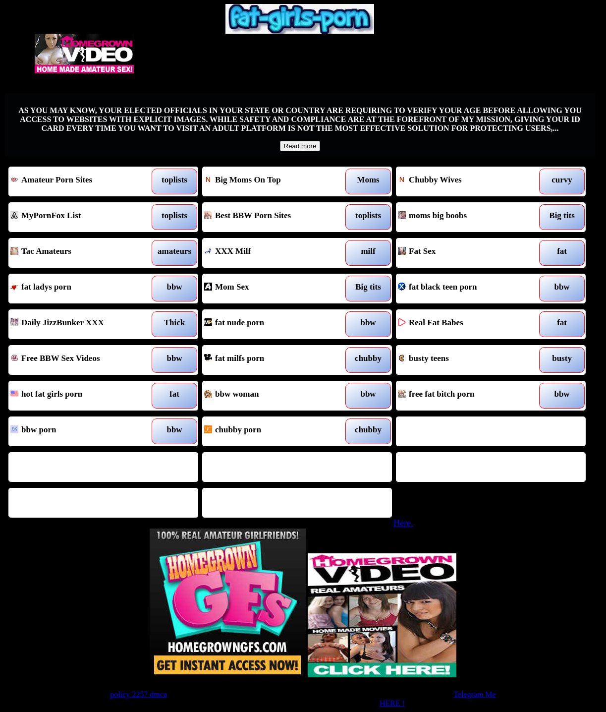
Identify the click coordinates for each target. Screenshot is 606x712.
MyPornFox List (78, 217)
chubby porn (272, 431)
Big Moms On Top (272, 181)
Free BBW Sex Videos (78, 360)
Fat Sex (466, 253)
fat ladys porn (78, 288)
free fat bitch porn (466, 396)
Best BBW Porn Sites (272, 217)
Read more (300, 146)
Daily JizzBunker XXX (78, 324)
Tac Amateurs (78, 253)
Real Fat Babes (466, 324)
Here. (403, 523)
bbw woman (272, 396)
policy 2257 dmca (138, 694)
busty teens (466, 360)
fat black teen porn (466, 288)
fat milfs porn (272, 360)
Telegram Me (474, 694)
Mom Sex (272, 288)
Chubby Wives (466, 181)
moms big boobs (466, 217)
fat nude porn (272, 324)
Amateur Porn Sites (78, 181)
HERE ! (392, 703)
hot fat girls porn (78, 396)
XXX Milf (272, 253)
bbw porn (78, 431)
